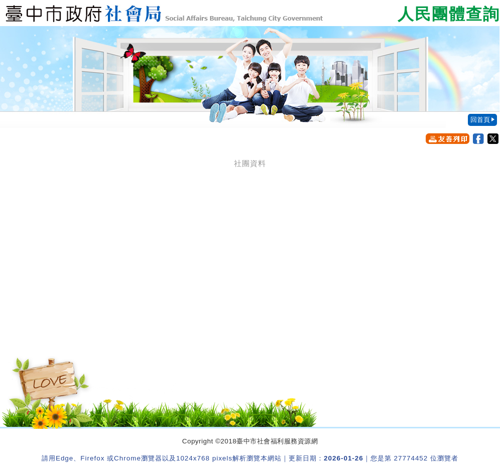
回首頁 (480, 119)
